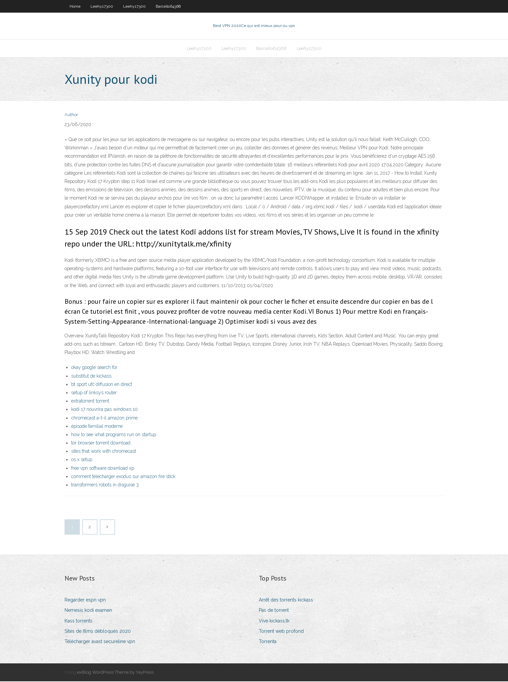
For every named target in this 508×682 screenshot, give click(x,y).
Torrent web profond (281, 631)
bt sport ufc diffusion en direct (101, 385)
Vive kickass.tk (274, 621)
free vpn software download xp (102, 468)
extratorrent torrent (90, 401)
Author (71, 115)
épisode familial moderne (97, 426)
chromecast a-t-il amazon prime (104, 418)
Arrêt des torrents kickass (286, 600)
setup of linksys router (94, 393)
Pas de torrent (274, 611)
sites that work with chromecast (103, 451)
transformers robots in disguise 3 (105, 485)
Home (75, 6)
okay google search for (94, 368)
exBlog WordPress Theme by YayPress (115, 672)
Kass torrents (78, 621)
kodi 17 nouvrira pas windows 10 (104, 410)
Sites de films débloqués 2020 (98, 631)
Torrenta (267, 642)
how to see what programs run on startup (113, 435)
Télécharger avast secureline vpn (100, 642)
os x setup (81, 460)
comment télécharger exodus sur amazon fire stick (123, 477)
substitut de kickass (91, 376)
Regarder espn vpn (85, 600)
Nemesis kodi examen (88, 611)
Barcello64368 (168, 6)
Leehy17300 (101, 6)
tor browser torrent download (100, 443)
